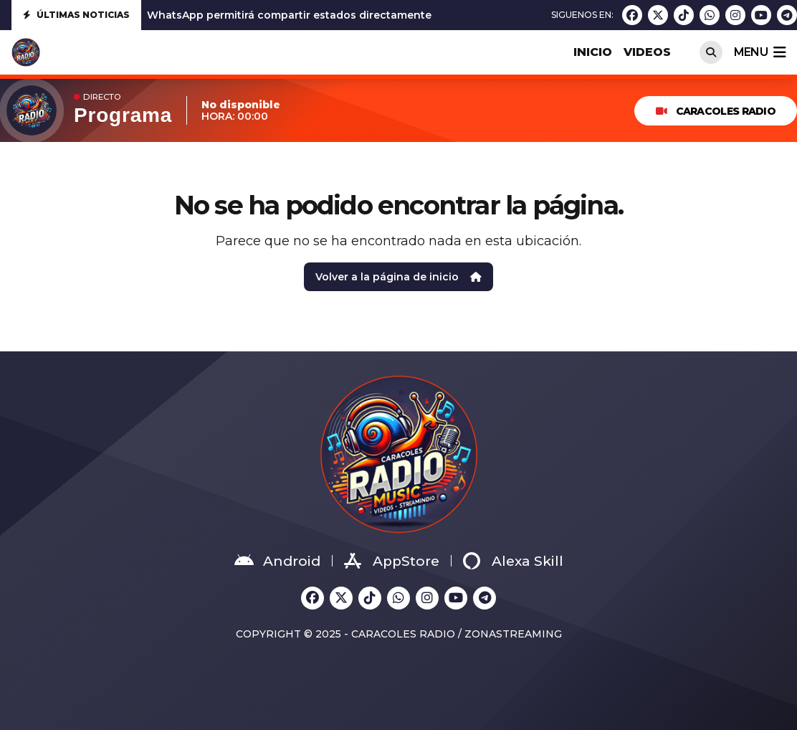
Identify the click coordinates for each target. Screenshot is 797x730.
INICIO (592, 52)
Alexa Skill (513, 560)
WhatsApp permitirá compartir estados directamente (289, 15)
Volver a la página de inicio (398, 276)
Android (277, 560)
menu (760, 52)
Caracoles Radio (715, 111)
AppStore (391, 560)
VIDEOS (647, 52)
